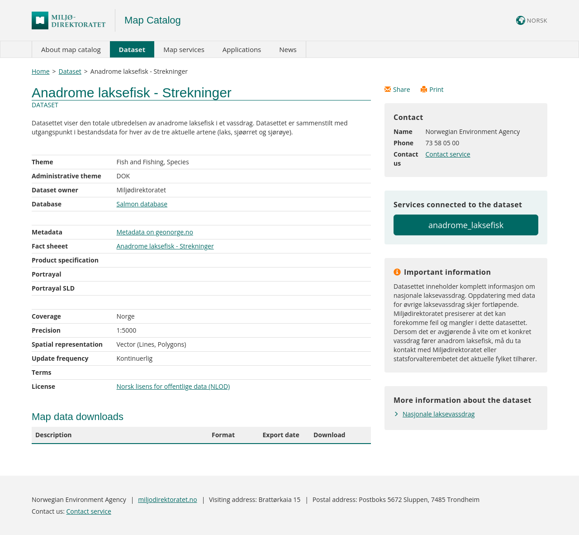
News (288, 49)
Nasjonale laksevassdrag (439, 414)
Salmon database (142, 204)
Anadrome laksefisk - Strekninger (165, 246)
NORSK (531, 20)
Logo (73, 20)
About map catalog (71, 49)
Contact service (447, 154)
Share (398, 89)
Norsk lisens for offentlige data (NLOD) (173, 386)
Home (41, 71)
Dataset (132, 49)
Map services (183, 49)
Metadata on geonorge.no (155, 232)
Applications (242, 49)
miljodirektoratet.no (167, 499)
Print (432, 89)
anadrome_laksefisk (465, 225)
